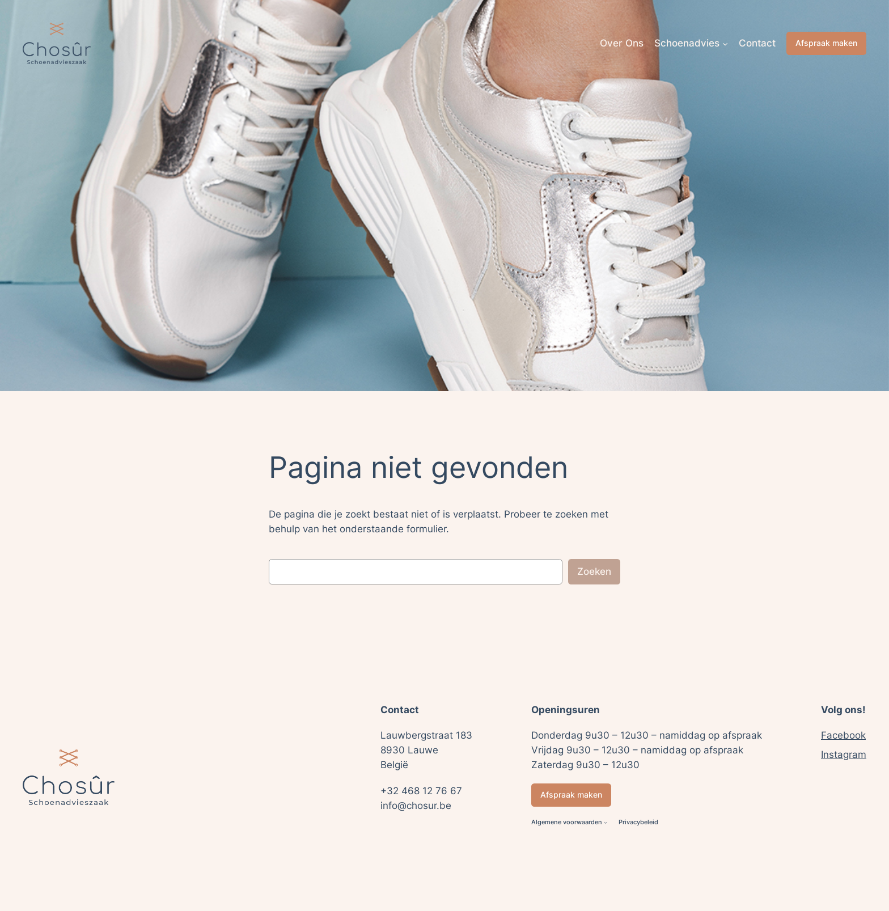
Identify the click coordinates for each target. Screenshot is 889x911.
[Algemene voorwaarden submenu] (606, 823)
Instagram (843, 754)
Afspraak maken (826, 43)
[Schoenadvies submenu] (725, 43)
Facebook (843, 735)
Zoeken (594, 571)
